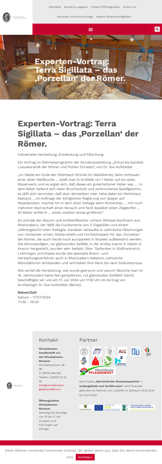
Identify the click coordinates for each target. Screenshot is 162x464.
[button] (91, 29)
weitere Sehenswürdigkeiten (113, 16)
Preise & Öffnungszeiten (105, 6)
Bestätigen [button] (85, 457)
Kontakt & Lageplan (76, 6)
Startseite (55, 6)
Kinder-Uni (129, 6)
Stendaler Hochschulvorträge (75, 16)
